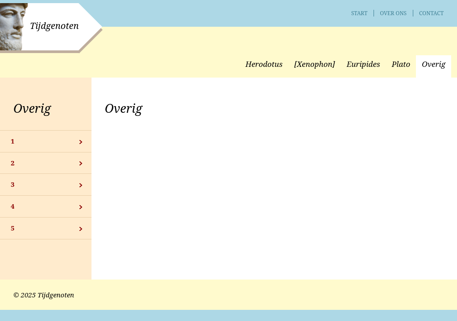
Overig (32, 108)
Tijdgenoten (54, 26)
